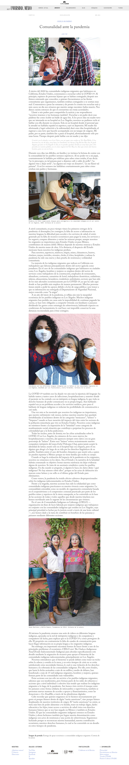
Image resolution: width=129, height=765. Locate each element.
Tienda (120, 8)
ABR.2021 (97, 15)
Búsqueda (94, 8)
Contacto (15, 752)
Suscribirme (108, 8)
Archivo (57, 8)
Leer (64, 34)
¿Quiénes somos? (18, 750)
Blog (83, 8)
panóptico (32, 15)
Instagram (32, 752)
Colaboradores (71, 8)
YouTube (32, 750)
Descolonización (65, 15)
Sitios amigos (104, 754)
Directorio (15, 754)
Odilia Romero (64, 21)
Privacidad (103, 750)
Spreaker (32, 759)
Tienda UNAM (105, 756)
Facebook (32, 754)
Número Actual (43, 8)
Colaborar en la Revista (87, 750)
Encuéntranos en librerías (108, 752)
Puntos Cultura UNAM (108, 759)
